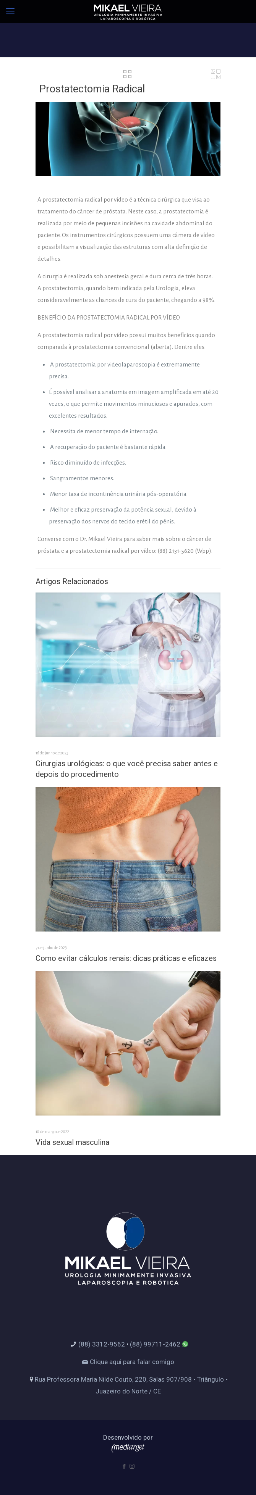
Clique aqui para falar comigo (128, 1362)
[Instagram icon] (132, 1466)
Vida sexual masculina (72, 1142)
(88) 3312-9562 (101, 1344)
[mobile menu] (10, 11)
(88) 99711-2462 (155, 1344)
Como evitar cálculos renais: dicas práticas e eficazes (126, 958)
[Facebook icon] (124, 1466)
